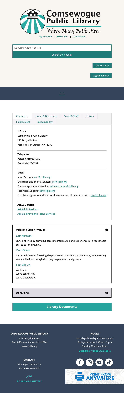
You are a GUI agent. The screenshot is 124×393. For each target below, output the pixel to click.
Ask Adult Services (27, 209)
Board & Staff (71, 116)
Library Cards (102, 65)
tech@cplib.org (46, 190)
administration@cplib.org (64, 186)
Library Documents (62, 306)
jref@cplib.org (59, 181)
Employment (23, 121)
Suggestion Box (101, 75)
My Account (45, 36)
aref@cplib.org (42, 177)
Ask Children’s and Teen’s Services (36, 213)
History (90, 116)
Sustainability (45, 121)
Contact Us (79, 36)
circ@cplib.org (98, 195)
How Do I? (62, 36)
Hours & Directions (46, 116)
